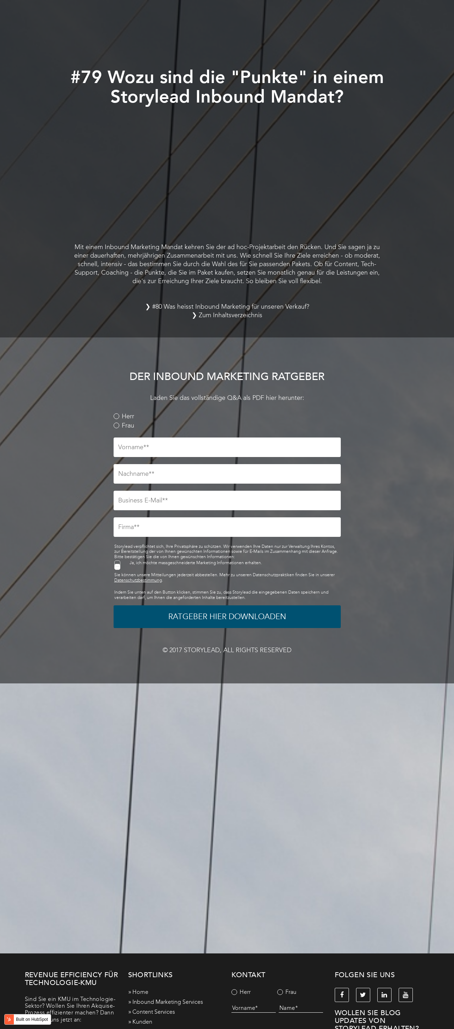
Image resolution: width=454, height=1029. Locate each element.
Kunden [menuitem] (142, 1021)
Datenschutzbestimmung (138, 580)
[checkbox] (227, 421)
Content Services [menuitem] (153, 1011)
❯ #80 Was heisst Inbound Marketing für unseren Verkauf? (227, 306)
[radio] (227, 416)
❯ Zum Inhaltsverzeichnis (227, 315)
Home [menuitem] (140, 992)
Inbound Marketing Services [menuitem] (167, 1001)
